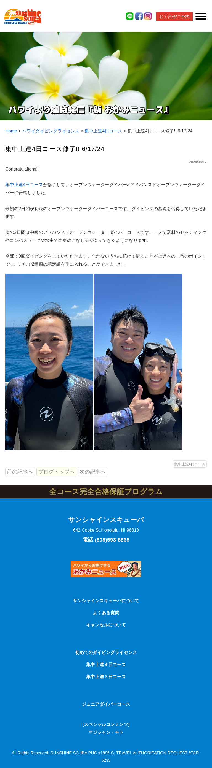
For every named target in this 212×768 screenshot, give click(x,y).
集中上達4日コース (24, 184)
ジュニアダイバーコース (106, 704)
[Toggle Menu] (200, 16)
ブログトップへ (56, 472)
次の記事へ (93, 472)
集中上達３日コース (106, 676)
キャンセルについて (106, 625)
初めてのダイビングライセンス (106, 652)
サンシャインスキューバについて (106, 600)
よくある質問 (106, 612)
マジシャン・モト (106, 732)
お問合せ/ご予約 (174, 16)
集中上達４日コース (106, 664)
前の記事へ (20, 472)
